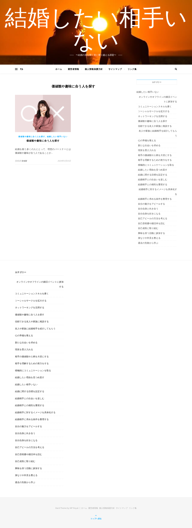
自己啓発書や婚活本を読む (151, 223)
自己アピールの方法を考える (152, 218)
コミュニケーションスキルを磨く (155, 106)
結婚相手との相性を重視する (152, 184)
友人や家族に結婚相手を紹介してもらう (158, 133)
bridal (24, 160)
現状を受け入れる (147, 150)
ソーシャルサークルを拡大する (154, 111)
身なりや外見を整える (149, 237)
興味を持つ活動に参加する (151, 233)
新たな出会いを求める (149, 145)
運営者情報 (73, 69)
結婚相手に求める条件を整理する (155, 198)
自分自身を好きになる (149, 213)
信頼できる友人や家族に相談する (155, 125)
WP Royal (74, 508)
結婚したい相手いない (96, 30)
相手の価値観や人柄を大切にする (155, 155)
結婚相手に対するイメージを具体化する (158, 191)
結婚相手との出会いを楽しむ (152, 179)
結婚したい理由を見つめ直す (152, 169)
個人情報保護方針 (94, 69)
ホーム (58, 69)
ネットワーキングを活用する (152, 116)
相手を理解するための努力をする (155, 159)
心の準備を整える (147, 140)
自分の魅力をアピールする (151, 203)
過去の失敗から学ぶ (148, 242)
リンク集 (132, 69)
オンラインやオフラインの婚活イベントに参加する (158, 99)
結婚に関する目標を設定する (152, 174)
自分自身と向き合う (148, 208)
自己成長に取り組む (148, 228)
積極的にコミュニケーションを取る (156, 164)
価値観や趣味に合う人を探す (31, 136)
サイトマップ (115, 69)
